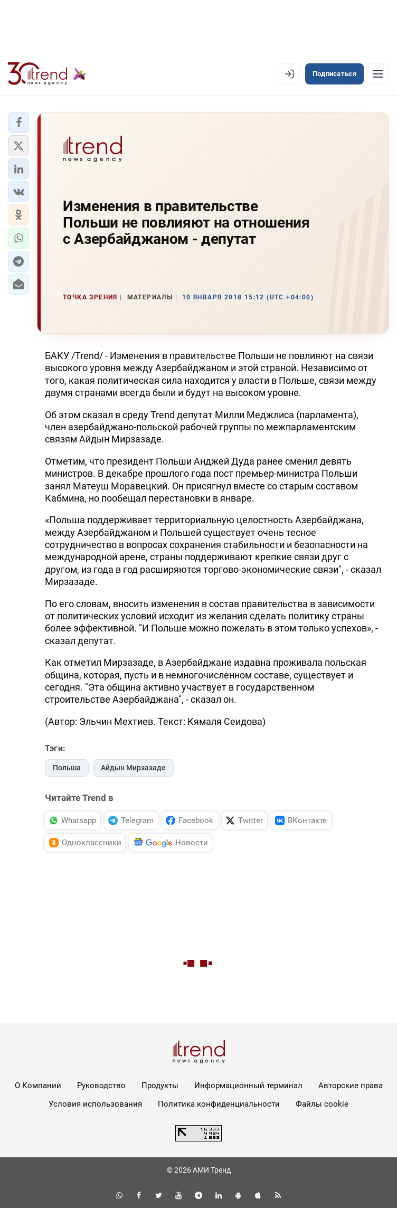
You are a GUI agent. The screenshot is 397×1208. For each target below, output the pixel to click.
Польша (67, 767)
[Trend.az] (47, 74)
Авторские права (350, 1085)
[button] (18, 122)
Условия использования (95, 1104)
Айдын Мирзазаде (133, 767)
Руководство (101, 1085)
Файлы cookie (322, 1104)
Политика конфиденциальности (219, 1104)
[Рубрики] (378, 73)
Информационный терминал (248, 1085)
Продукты (159, 1085)
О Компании (38, 1085)
